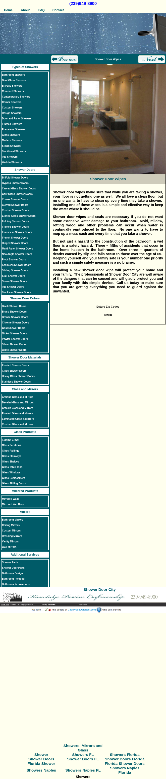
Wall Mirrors (9, 547)
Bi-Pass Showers (12, 85)
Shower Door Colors (25, 298)
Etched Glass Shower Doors (19, 215)
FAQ (41, 10)
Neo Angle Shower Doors (17, 254)
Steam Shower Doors (14, 281)
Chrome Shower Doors (15, 322)
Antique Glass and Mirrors (17, 397)
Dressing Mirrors (12, 536)
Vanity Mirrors (10, 541)
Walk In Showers (12, 162)
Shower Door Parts (13, 568)
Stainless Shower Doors (16, 381)
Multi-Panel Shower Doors (17, 248)
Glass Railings (10, 450)
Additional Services (25, 554)
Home (8, 10)
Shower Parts (10, 562)
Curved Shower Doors (15, 205)
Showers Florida (125, 754)
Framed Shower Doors (15, 226)
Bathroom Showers (13, 74)
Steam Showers (11, 145)
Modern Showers (12, 140)
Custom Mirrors (11, 530)
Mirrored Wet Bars (13, 504)
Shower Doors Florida (125, 759)
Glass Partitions (11, 445)
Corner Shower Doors (15, 199)
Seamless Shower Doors (16, 265)
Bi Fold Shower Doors (15, 177)
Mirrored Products (25, 491)
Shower (41, 754)
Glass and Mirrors (25, 389)
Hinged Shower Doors (15, 243)
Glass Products (25, 432)
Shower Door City (100, 589)
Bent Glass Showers (14, 80)
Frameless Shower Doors (17, 232)
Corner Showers (11, 102)
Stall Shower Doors (13, 276)
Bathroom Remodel (13, 578)
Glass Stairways (11, 456)
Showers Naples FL (83, 770)
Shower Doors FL (83, 759)
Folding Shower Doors (15, 221)
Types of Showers (25, 67)
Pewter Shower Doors (15, 339)
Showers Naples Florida (125, 770)
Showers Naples (41, 770)
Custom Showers (12, 107)
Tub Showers (10, 156)
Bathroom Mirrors (12, 519)
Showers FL (83, 754)
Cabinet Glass (10, 439)
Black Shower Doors (14, 306)
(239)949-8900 (83, 3)
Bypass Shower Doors (15, 183)
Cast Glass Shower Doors (17, 194)
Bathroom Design (12, 573)
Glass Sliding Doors (14, 483)
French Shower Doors (15, 237)
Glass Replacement (13, 478)
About (25, 10)
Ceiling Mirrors (11, 525)
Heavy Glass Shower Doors (18, 376)
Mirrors (25, 512)
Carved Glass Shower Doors (19, 188)
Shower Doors (24, 170)
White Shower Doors (14, 350)
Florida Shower (41, 763)
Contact (58, 10)
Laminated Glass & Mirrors (18, 419)
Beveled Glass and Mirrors (18, 402)
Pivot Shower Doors (14, 259)
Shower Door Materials (24, 357)
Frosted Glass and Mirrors (17, 413)
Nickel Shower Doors (14, 333)
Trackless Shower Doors (16, 292)
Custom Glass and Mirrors (17, 424)
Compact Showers (13, 91)
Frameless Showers (14, 129)
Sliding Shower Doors (15, 270)
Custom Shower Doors (15, 210)
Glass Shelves (10, 461)
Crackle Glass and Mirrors (17, 408)
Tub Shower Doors (13, 286)
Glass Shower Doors (14, 370)
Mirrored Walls (10, 498)
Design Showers (11, 113)
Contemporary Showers (16, 96)
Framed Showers (12, 124)
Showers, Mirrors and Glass (83, 748)
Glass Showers (11, 135)
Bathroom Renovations (16, 584)
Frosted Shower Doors (15, 365)
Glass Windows (11, 472)
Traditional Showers (14, 151)
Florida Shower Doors (125, 763)
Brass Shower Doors (14, 311)
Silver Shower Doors (14, 344)
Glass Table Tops (12, 467)
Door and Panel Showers (17, 118)
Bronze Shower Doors (15, 317)
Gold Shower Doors (13, 328)
